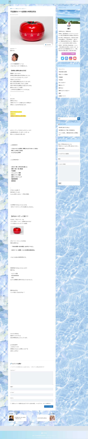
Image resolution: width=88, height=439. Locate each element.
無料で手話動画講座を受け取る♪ (73, 1)
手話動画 (61, 77)
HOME (44, 433)
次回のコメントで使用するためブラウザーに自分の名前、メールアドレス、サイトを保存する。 (31, 403)
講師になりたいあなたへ (64, 91)
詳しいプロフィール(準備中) (68, 53)
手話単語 (61, 80)
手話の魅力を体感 (63, 71)
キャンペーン (62, 69)
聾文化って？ (62, 85)
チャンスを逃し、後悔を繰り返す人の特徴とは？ (68, 134)
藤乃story (61, 88)
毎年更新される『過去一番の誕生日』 (67, 130)
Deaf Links (63, 124)
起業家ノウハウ (62, 96)
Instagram (70, 60)
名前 (11, 386)
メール (12, 392)
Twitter (62, 60)
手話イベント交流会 (63, 74)
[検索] (78, 119)
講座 (60, 93)
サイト (12, 398)
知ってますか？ (62, 82)
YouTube (74, 60)
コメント (12, 370)
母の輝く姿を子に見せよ (64, 128)
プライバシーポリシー (51, 435)
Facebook (66, 60)
